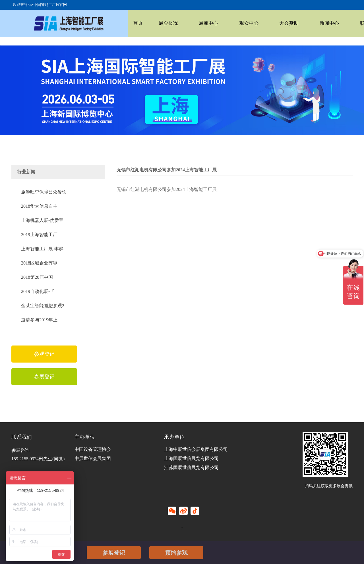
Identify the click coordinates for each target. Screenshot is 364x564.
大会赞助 (262, 23)
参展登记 (113, 553)
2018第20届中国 (37, 277)
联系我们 (330, 23)
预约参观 (176, 553)
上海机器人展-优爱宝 (42, 220)
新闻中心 (296, 23)
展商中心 (195, 23)
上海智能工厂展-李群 (42, 248)
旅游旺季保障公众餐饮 (44, 192)
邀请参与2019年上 (39, 319)
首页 (136, 23)
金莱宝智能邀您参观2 (42, 305)
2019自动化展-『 (37, 291)
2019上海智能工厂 (39, 234)
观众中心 (229, 23)
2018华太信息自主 (39, 206)
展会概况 (161, 23)
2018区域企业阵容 (39, 263)
